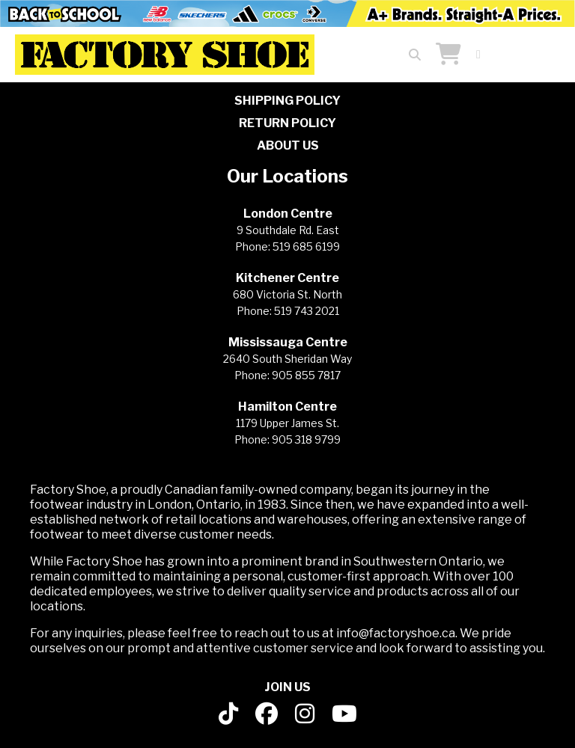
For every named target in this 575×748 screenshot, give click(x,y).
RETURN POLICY (287, 123)
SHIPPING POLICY (287, 101)
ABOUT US (288, 145)
